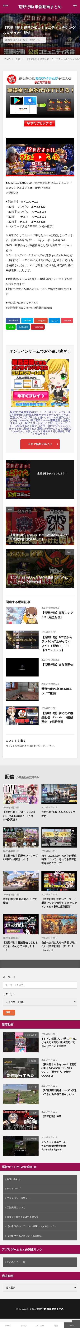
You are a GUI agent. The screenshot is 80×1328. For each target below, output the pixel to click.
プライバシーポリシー (18, 1198)
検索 (8, 1012)
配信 (25, 39)
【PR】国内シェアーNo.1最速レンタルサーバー (31, 1226)
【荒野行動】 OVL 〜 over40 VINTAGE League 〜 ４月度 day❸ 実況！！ (19, 815)
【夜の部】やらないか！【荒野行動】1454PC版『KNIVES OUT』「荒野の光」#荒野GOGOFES (58, 1070)
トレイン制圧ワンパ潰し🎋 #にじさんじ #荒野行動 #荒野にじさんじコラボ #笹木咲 (59, 1042)
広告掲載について (16, 1207)
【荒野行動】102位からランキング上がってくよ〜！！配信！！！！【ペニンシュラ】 (56, 643)
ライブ (34, 1087)
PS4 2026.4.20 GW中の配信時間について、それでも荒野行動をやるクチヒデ (59, 859)
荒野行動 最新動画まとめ (39, 7)
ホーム (8, 1325)
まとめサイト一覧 (16, 1262)
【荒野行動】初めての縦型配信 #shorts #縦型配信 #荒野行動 (57, 717)
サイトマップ (14, 1188)
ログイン (35, 746)
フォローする (52, 478)
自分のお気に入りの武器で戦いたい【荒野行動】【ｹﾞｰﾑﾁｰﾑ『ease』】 (58, 946)
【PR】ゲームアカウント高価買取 (24, 1235)
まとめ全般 (32, 1035)
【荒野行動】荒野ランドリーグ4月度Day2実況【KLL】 (20, 857)
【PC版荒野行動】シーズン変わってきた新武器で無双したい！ (59, 1092)
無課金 (34, 1061)
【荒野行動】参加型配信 (57, 664)
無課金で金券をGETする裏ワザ (23, 1216)
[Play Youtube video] (40, 157)
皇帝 (35, 1112)
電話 (56, 1325)
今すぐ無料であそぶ (40, 443)
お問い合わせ (14, 1179)
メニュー (40, 1325)
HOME (6, 59)
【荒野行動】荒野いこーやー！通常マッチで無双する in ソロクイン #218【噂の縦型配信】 (59, 903)
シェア (24, 1325)
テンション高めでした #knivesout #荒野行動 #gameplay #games (53, 1145)
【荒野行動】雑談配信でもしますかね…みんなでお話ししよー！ (20, 946)
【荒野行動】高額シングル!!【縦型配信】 (57, 615)
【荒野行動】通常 (51, 1116)
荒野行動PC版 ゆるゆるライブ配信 (56, 691)
